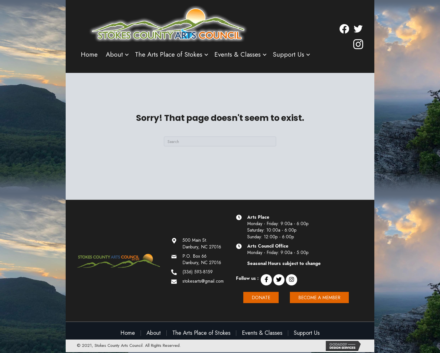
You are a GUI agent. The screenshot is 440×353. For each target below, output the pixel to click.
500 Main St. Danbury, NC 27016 (201, 243)
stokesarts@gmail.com (203, 281)
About (114, 54)
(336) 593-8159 (197, 272)
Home (89, 54)
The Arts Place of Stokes (168, 54)
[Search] (220, 141)
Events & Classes (237, 54)
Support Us (288, 54)
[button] (266, 279)
